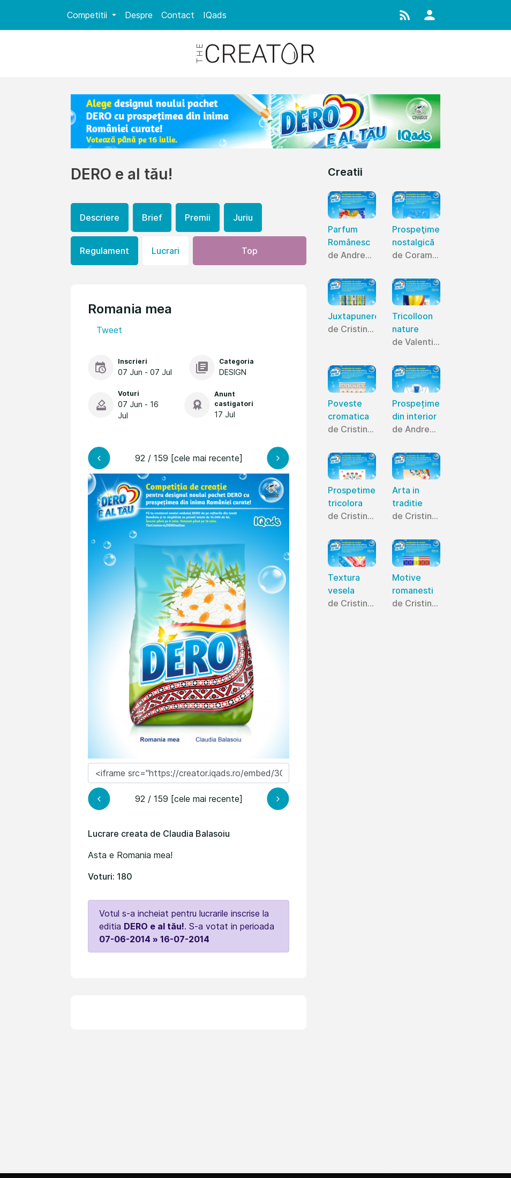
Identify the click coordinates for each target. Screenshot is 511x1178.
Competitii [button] (88, 15)
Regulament (104, 250)
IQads (215, 15)
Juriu (243, 217)
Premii (198, 217)
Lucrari (165, 250)
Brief (152, 217)
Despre (139, 15)
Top (250, 250)
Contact (177, 15)
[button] (405, 15)
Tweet (109, 330)
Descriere (99, 217)
